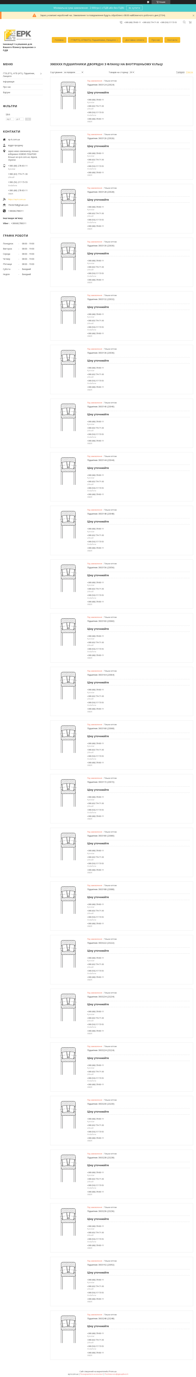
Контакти (172, 39)
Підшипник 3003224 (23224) (100, 1050)
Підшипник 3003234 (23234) (100, 996)
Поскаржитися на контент (91, 1374)
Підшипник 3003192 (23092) (100, 1264)
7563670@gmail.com (18, 205)
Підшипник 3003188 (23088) (100, 889)
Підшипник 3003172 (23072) (100, 782)
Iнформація (8, 81)
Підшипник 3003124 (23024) (100, 84)
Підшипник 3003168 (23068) (100, 728)
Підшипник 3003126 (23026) (100, 138)
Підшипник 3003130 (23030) (100, 245)
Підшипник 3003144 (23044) (100, 460)
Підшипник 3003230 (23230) (100, 1103)
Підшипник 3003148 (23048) (100, 513)
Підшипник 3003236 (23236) (100, 1211)
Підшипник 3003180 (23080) (100, 835)
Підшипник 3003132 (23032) (100, 299)
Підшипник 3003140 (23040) (100, 406)
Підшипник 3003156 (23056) (100, 567)
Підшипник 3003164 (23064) (100, 674)
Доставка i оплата (134, 39)
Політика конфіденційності (116, 1374)
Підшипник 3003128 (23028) (100, 191)
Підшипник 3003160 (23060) (100, 621)
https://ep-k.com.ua (17, 199)
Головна (59, 39)
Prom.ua (112, 1371)
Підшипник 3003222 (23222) (100, 942)
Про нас (155, 39)
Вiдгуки (6, 92)
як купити (134, 7)
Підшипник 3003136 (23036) (100, 352)
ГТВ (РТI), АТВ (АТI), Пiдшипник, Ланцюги (19, 75)
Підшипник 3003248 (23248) (100, 1318)
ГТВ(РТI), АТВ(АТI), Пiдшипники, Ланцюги (93, 39)
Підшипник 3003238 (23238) (100, 1157)
